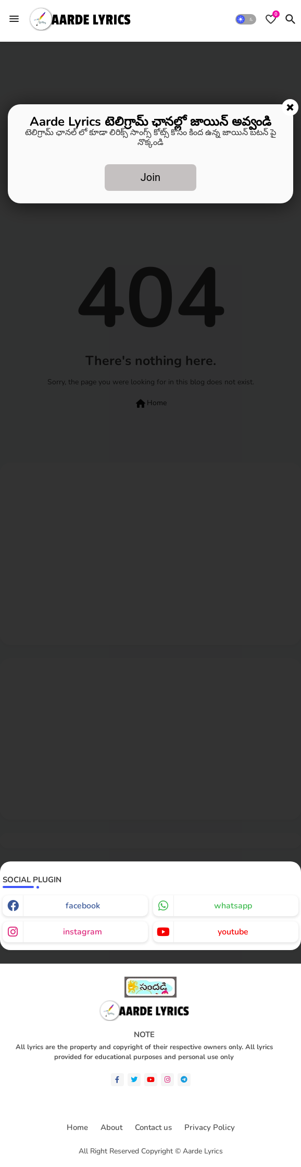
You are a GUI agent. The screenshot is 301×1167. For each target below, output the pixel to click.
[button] (245, 19)
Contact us (153, 1128)
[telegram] (184, 1079)
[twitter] (134, 1079)
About (111, 1128)
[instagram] (167, 1079)
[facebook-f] (117, 1079)
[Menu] (14, 18)
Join (150, 177)
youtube (233, 932)
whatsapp (233, 905)
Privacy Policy (209, 1128)
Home (77, 1128)
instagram (82, 932)
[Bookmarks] (271, 19)
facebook (83, 905)
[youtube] (150, 1079)
